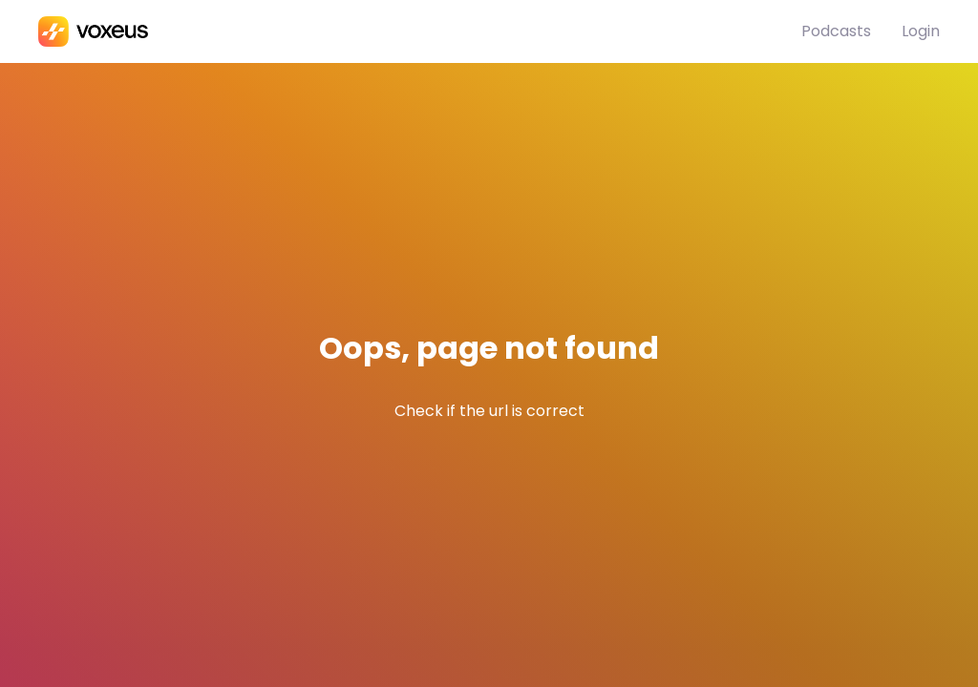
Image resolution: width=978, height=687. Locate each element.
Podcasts (836, 31)
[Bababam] (419, 31)
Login (921, 31)
